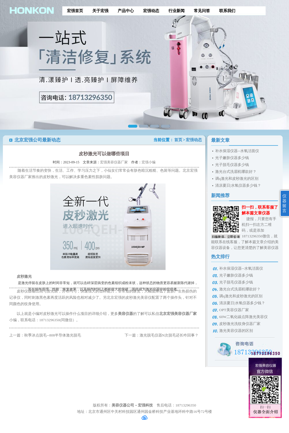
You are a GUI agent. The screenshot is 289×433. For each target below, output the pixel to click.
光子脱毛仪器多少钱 (232, 164)
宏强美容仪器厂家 (114, 162)
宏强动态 (151, 11)
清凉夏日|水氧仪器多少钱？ (238, 185)
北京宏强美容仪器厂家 (178, 313)
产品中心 (126, 11)
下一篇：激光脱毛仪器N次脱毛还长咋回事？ (161, 335)
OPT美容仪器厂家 (234, 310)
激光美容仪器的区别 (236, 330)
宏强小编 (148, 162)
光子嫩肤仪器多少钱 (232, 158)
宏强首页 (75, 11)
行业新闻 (176, 11)
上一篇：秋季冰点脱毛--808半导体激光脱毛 (45, 335)
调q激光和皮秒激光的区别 (236, 178)
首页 (178, 140)
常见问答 (202, 11)
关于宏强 (100, 11)
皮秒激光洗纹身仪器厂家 (239, 324)
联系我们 (227, 11)
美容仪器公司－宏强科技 (132, 405)
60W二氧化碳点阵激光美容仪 (243, 317)
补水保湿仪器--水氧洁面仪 (237, 151)
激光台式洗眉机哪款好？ (235, 171)
